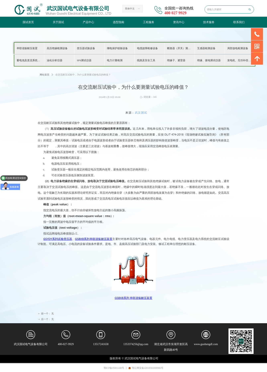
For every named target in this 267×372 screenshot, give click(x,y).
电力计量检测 (115, 60)
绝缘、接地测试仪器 (209, 60)
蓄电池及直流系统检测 (30, 60)
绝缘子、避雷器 (176, 60)
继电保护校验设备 (117, 48)
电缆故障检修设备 (147, 48)
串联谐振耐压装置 (27, 48)
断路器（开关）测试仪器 (181, 48)
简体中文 (130, 8)
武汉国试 (141, 112)
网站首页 (44, 74)
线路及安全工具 (146, 60)
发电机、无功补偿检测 (240, 60)
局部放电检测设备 (237, 48)
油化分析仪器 (54, 60)
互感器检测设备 (206, 48)
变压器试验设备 (86, 48)
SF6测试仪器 (84, 60)
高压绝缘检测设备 (57, 48)
